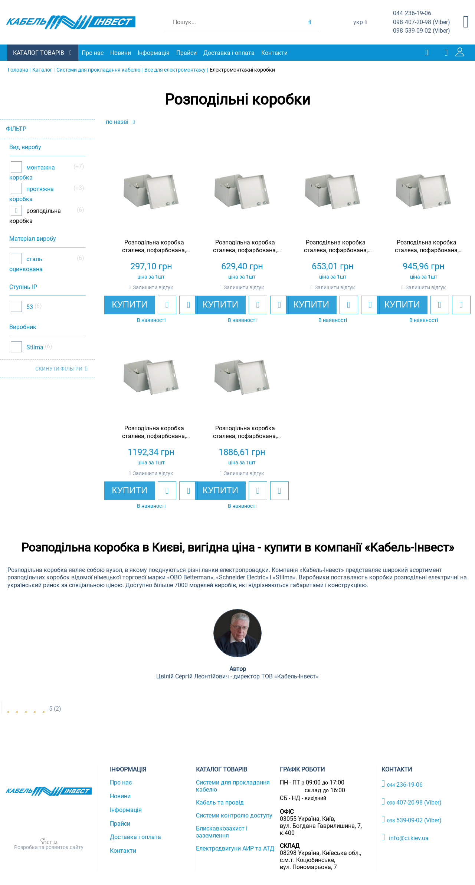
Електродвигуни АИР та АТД (235, 848)
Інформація (154, 52)
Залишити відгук (153, 287)
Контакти (275, 52)
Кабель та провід (220, 802)
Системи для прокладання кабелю (233, 786)
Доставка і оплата (229, 52)
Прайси (187, 52)
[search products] (309, 22)
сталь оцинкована (26, 264)
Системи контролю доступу (234, 815)
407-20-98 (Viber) (421, 22)
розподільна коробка (35, 215)
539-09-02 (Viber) (421, 31)
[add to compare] (188, 305)
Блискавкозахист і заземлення (222, 832)
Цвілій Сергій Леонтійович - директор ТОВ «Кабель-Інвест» (237, 676)
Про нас (93, 52)
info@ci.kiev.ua (405, 837)
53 (29, 306)
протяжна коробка (31, 194)
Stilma (34, 347)
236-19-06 (412, 13)
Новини (121, 52)
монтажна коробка (32, 172)
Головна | (19, 70)
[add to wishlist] (167, 305)
